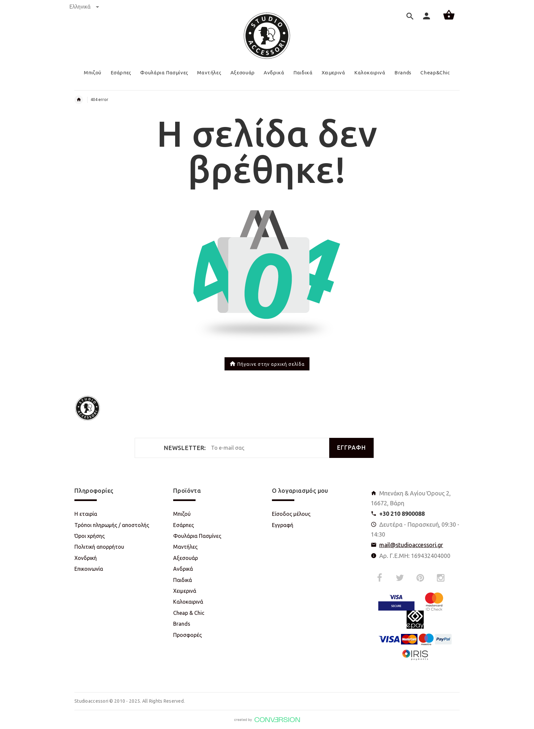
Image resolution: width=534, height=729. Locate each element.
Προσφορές (187, 635)
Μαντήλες (185, 547)
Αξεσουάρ (185, 558)
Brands (181, 624)
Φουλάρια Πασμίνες (197, 536)
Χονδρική (85, 558)
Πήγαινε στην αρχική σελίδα (267, 364)
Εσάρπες (183, 525)
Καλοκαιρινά (188, 602)
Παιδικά (182, 580)
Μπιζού (182, 514)
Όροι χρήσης (89, 536)
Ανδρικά (183, 569)
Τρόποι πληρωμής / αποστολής (111, 525)
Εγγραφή (282, 525)
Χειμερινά (184, 591)
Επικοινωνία (88, 569)
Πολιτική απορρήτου (99, 547)
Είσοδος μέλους (291, 514)
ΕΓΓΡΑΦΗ (351, 447)
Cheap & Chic (188, 613)
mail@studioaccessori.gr (411, 544)
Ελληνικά (84, 7)
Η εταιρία (85, 514)
